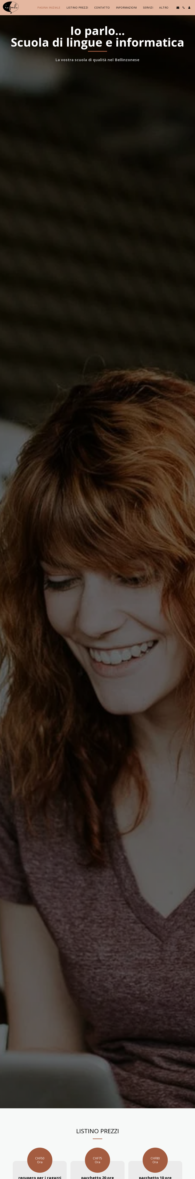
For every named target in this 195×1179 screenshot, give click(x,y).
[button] (178, 7)
